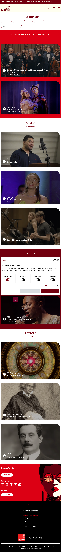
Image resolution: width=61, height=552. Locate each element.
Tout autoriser (50, 291)
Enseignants (30, 506)
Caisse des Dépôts (30, 519)
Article (39, 21)
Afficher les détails (50, 285)
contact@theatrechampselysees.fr (30, 529)
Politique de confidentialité (29, 546)
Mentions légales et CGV (13, 546)
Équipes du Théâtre (30, 518)
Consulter (7, 494)
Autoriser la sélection (30, 291)
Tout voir (30, 38)
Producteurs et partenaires (30, 521)
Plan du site (51, 546)
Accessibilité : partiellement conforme (31, 548)
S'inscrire (7, 474)
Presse (30, 508)
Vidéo (18, 21)
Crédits (41, 546)
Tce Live (6, 21)
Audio (28, 21)
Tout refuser (11, 291)
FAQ (45, 546)
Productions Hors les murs (30, 510)
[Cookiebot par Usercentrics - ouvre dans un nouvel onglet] (52, 260)
